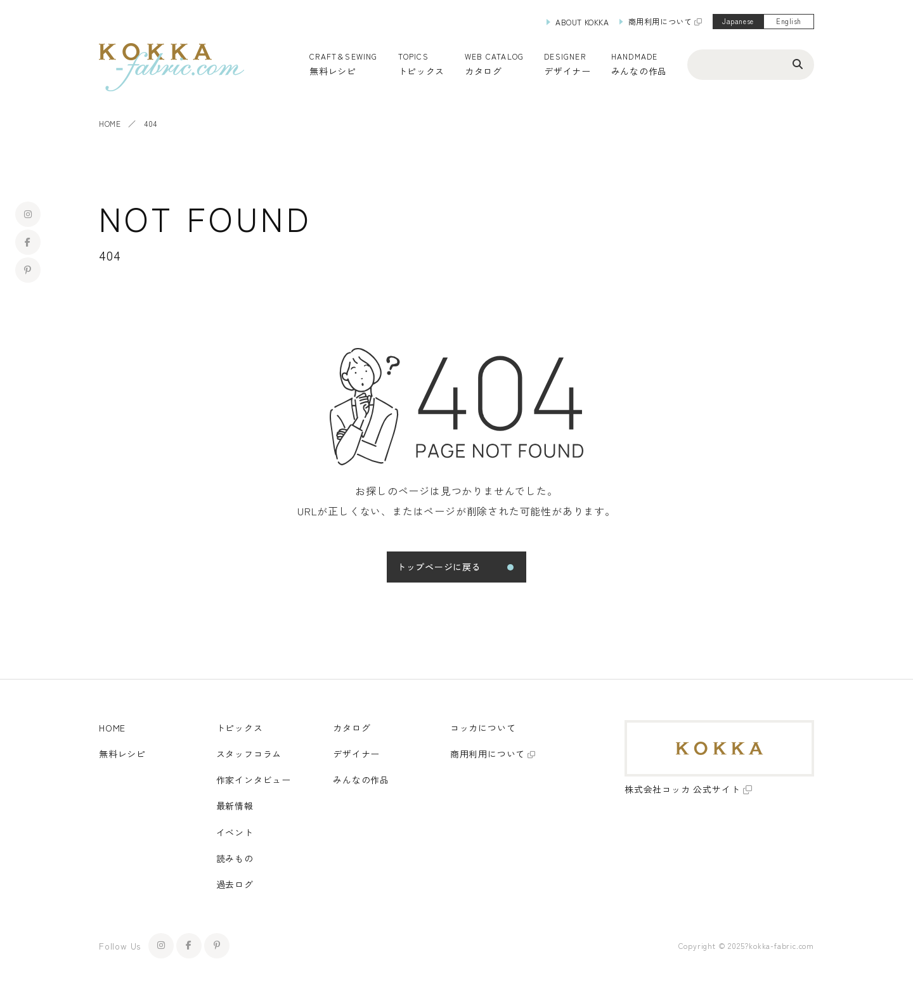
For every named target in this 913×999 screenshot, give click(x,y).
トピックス (239, 727)
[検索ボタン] (797, 63)
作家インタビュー (253, 779)
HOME (109, 123)
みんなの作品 (639, 71)
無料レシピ (122, 753)
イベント (235, 832)
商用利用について (660, 21)
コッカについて (483, 727)
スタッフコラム (249, 753)
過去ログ (235, 884)
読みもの (235, 858)
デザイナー (567, 71)
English (788, 21)
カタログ (483, 71)
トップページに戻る (439, 566)
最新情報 (235, 805)
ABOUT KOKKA (582, 21)
